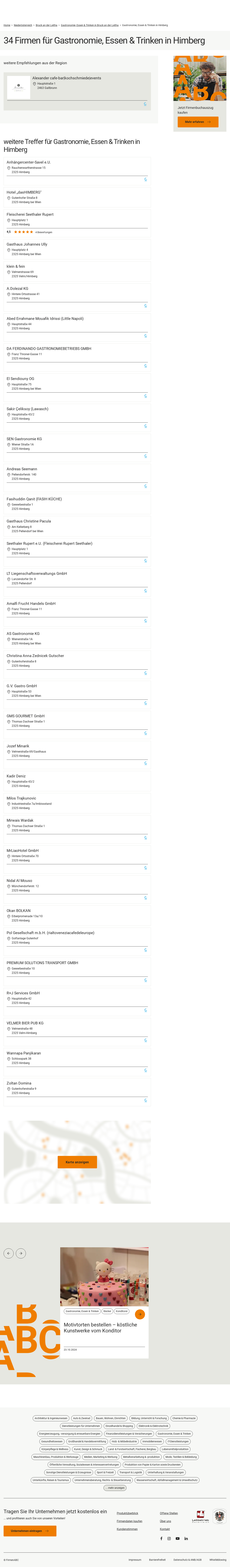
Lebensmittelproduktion (175, 1449)
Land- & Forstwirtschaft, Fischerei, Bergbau (132, 1449)
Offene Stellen (169, 1513)
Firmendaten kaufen (129, 1521)
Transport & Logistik (130, 1472)
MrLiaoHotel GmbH (23, 850)
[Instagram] (169, 1538)
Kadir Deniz (16, 776)
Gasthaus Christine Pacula (29, 521)
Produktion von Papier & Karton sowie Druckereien (153, 1464)
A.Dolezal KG (17, 288)
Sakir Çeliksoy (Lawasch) (27, 409)
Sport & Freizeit (105, 1472)
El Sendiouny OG (20, 379)
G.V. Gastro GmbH (22, 686)
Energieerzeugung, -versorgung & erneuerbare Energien (69, 1433)
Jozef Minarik (18, 746)
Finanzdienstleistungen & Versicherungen (129, 1433)
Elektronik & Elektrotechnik (153, 1426)
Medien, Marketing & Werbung (100, 1456)
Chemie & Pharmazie (184, 1418)
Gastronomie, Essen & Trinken (174, 1433)
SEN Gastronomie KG (24, 439)
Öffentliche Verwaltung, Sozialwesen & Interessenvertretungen (84, 1464)
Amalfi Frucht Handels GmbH (31, 603)
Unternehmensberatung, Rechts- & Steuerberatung (103, 1480)
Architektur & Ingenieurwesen (51, 1418)
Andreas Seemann (22, 469)
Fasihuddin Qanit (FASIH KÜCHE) (34, 499)
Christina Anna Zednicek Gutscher (35, 656)
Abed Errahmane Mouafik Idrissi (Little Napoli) (45, 318)
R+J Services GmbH (23, 993)
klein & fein (16, 266)
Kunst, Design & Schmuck (88, 1449)
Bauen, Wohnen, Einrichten (111, 1418)
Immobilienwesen (152, 1441)
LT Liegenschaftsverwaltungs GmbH (37, 573)
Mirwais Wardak (20, 820)
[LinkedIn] (186, 1538)
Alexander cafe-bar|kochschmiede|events (66, 78)
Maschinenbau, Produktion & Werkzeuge (55, 1456)
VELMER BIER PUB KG (25, 1023)
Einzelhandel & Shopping (119, 1426)
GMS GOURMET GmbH (26, 716)
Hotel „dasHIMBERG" (24, 192)
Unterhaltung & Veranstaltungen (166, 1472)
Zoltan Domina (19, 1083)
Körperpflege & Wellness (55, 1449)
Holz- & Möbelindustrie (124, 1441)
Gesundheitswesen (52, 1441)
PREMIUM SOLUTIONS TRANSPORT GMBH (42, 963)
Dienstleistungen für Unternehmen (81, 1426)
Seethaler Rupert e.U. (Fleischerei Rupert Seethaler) (49, 543)
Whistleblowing (218, 1559)
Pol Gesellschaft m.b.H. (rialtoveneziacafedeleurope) (50, 933)
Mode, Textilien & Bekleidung (181, 1456)
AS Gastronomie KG (23, 633)
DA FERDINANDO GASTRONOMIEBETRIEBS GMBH (49, 349)
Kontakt (165, 1529)
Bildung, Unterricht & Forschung (149, 1418)
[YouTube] (178, 1538)
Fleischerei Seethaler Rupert (30, 214)
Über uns (165, 1521)
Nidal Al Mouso (19, 880)
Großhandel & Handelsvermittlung (87, 1441)
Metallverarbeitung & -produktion (141, 1456)
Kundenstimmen (127, 1529)
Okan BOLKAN (19, 911)
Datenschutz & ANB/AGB (188, 1559)
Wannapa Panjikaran (24, 1053)
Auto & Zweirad (81, 1418)
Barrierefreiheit (157, 1559)
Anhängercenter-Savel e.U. (29, 162)
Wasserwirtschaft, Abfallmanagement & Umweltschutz (167, 1480)
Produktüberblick (127, 1513)
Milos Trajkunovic (21, 798)
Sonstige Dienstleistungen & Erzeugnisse (68, 1472)
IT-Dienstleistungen (178, 1441)
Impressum (135, 1559)
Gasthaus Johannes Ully (27, 244)
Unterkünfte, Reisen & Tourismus (51, 1480)
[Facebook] (161, 1538)
